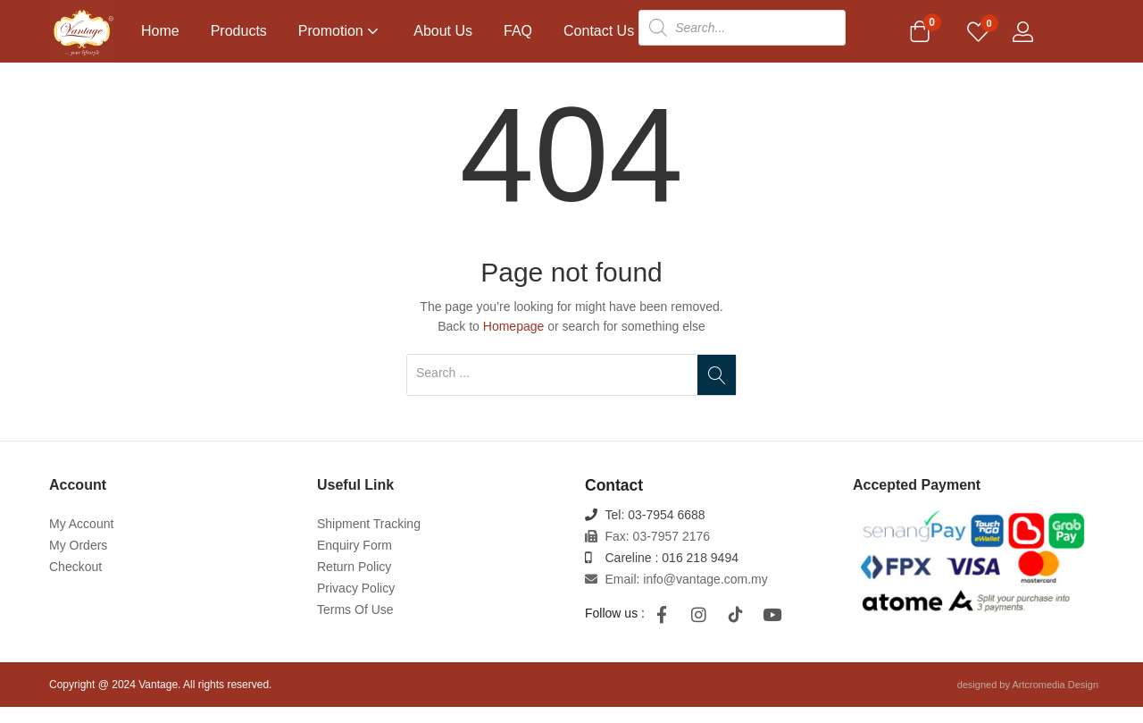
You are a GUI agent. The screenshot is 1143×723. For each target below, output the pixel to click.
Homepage (514, 342)
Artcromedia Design (1055, 700)
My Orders (78, 561)
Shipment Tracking (369, 540)
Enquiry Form (354, 561)
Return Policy (354, 583)
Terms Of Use (355, 625)
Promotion (340, 30)
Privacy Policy (356, 604)
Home (160, 30)
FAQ (518, 30)
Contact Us (598, 30)
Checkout (75, 583)
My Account (81, 540)
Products (239, 30)
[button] (919, 33)
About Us (442, 30)
